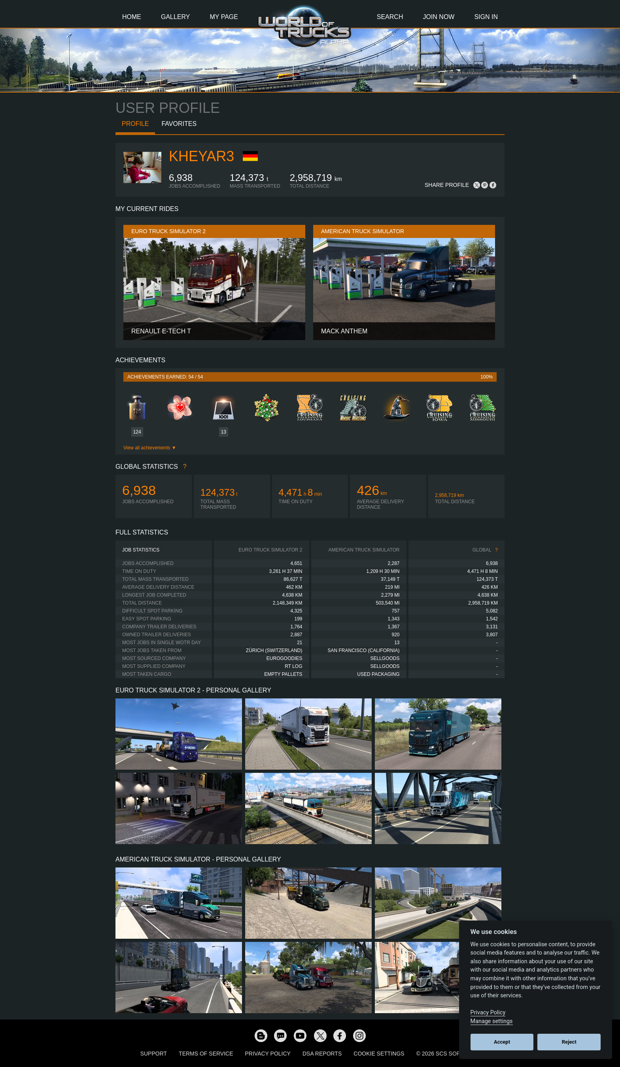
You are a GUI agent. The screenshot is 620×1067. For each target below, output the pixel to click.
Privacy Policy (268, 1053)
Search (390, 16)
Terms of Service (206, 1053)
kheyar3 (201, 156)
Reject (569, 1042)
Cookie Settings (378, 1053)
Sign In (486, 16)
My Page (224, 16)
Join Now (438, 16)
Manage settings (492, 1021)
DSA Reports (322, 1053)
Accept (502, 1042)
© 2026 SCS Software (448, 1053)
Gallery (175, 16)
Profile (135, 123)
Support (153, 1053)
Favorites (179, 123)
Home (131, 16)
